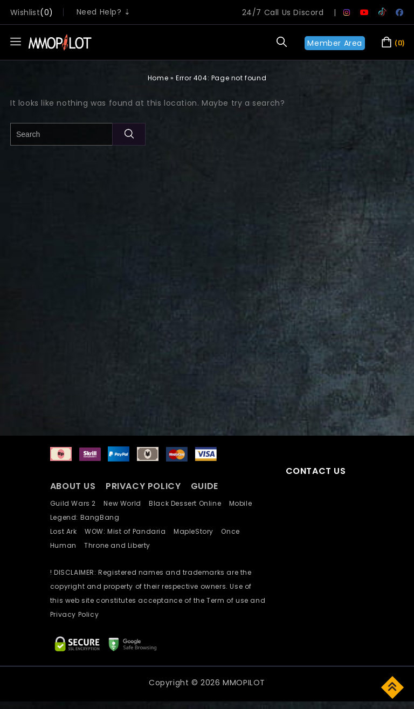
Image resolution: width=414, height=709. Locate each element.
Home (158, 77)
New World (126, 503)
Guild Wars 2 (76, 503)
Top (393, 686)
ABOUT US (73, 486)
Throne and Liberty (120, 545)
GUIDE (204, 486)
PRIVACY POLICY (144, 486)
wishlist (25, 12)
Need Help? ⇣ (104, 11)
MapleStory (197, 531)
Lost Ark (67, 531)
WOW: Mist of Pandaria (129, 531)
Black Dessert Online (189, 503)
